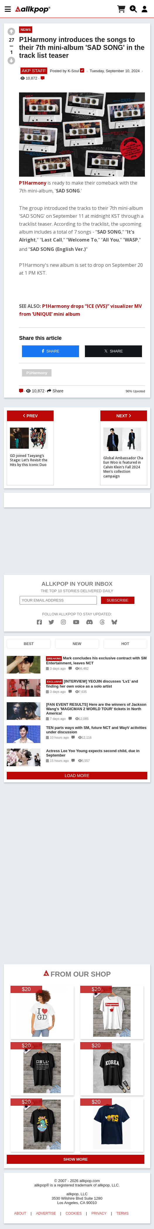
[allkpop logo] (32, 9)
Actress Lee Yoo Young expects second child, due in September (92, 753)
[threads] (102, 622)
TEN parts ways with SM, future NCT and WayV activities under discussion (96, 729)
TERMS (122, 1213)
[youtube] (76, 622)
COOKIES (74, 1213)
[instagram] (63, 622)
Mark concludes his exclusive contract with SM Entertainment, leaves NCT (96, 660)
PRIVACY (99, 1213)
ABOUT (20, 1213)
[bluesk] (114, 622)
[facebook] (39, 622)
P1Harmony (32, 183)
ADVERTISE (46, 1213)
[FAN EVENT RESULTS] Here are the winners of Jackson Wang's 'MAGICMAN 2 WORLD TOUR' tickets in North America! (96, 708)
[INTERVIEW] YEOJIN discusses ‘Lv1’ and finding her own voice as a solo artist (92, 683)
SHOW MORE (75, 1159)
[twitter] (51, 622)
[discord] (89, 622)
